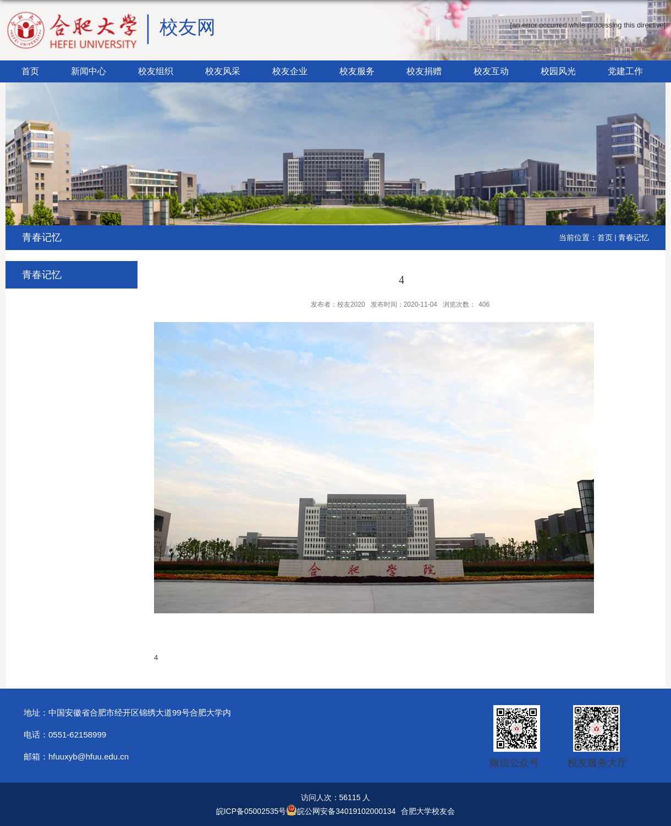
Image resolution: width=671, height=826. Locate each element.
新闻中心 (88, 71)
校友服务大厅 (597, 762)
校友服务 (357, 71)
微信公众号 (514, 762)
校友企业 (289, 71)
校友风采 (222, 71)
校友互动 (491, 71)
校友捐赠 (424, 71)
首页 (30, 71)
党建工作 (625, 71)
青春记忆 (633, 237)
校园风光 (558, 71)
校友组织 (155, 71)
